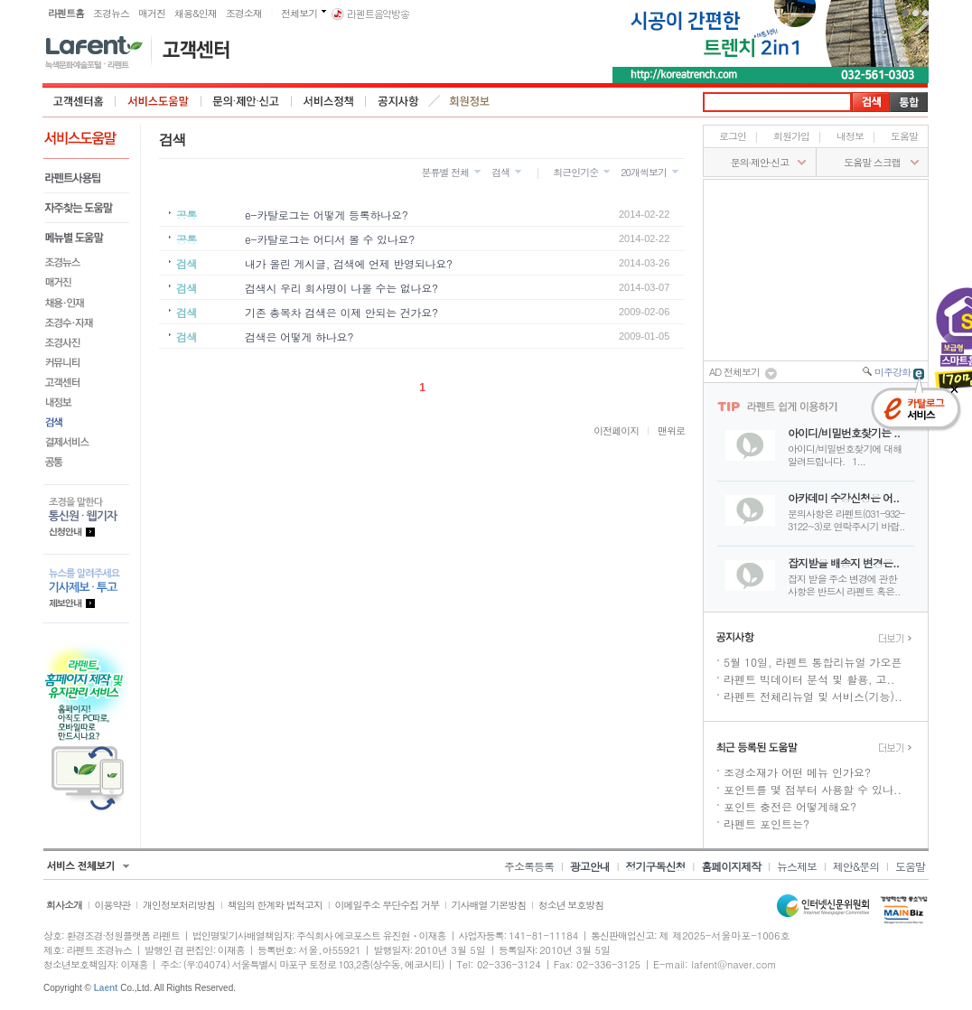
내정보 (86, 402)
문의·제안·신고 (246, 101)
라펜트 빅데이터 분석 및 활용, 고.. (809, 679)
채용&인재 (195, 13)
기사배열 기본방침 (488, 905)
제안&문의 (856, 866)
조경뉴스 (111, 13)
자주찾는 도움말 (86, 208)
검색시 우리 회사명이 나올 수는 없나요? (341, 287)
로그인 (732, 136)
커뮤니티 (86, 362)
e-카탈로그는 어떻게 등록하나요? (326, 214)
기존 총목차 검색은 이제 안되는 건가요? (341, 312)
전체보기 (299, 13)
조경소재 (244, 13)
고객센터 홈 (79, 101)
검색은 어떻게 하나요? (299, 336)
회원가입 (791, 136)
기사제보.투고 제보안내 (86, 588)
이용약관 (113, 905)
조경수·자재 (86, 322)
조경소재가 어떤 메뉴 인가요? (797, 772)
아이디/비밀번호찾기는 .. (844, 432)
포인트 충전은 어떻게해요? (790, 806)
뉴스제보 (797, 866)
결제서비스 (86, 442)
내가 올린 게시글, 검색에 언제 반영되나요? (349, 263)
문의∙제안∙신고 (760, 162)
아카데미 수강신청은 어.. (843, 497)
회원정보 (471, 101)
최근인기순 (575, 172)
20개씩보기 (644, 172)
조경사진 (86, 342)
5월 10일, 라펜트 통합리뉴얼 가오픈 (813, 661)
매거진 (151, 13)
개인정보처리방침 (179, 905)
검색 (86, 422)
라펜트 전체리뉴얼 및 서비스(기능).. (813, 696)
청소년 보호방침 (571, 905)
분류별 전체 (445, 172)
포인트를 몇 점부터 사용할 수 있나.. (813, 789)
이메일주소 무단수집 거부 (387, 905)
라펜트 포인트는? (766, 823)
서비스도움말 (158, 101)
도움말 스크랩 (872, 162)
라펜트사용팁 (86, 178)
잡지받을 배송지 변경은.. (843, 562)
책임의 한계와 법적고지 (275, 905)
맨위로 (671, 430)
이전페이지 (616, 430)
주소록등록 (529, 866)
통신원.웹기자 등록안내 (86, 519)
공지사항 (398, 101)
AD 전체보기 (743, 372)
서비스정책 (329, 101)
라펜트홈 (66, 13)
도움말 (904, 136)
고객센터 (86, 382)
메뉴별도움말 (86, 238)
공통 (86, 462)
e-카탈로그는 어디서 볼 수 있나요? (330, 239)
